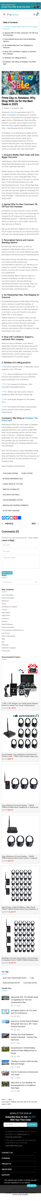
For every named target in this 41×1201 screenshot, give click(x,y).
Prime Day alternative (11, 489)
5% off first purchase (11, 511)
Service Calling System (9, 636)
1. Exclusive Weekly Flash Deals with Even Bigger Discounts (20, 28)
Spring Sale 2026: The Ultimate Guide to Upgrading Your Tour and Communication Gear (24, 999)
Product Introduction (8, 627)
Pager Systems (27, 473)
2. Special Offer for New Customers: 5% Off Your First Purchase (20, 34)
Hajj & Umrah (6, 615)
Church (4, 604)
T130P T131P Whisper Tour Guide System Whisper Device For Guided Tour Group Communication (20, 704)
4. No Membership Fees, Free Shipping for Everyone (18, 46)
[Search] (18, 582)
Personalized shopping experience (15, 505)
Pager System (6, 612)
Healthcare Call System (9, 648)
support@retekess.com (13, 1145)
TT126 (4, 374)
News (3, 639)
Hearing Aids (6, 651)
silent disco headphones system (14, 978)
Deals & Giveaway (7, 624)
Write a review (7, 573)
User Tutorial (6, 633)
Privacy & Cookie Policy (13, 1137)
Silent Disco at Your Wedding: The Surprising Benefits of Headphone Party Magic (23, 1085)
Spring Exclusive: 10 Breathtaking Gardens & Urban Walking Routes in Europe (24, 1050)
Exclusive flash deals (11, 495)
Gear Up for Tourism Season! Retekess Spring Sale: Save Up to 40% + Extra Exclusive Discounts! (25, 1023)
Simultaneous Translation (9, 607)
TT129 (4, 407)
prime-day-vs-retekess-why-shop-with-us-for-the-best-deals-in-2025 (20, 1103)
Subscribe (32, 1125)
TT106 (4, 392)
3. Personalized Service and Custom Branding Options (19, 40)
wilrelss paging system (11, 983)
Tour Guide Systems (10, 473)
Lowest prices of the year (13, 484)
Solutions (4, 621)
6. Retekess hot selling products (14, 58)
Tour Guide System (8, 595)
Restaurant (5, 645)
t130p (32, 978)
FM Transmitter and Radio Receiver (13, 630)
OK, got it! (32, 1185)
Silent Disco (5, 601)
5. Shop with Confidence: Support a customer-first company (20, 53)
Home (3, 1099)
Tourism (4, 609)
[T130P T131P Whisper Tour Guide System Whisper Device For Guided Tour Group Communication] (20, 682)
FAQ (3, 642)
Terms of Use (22, 1134)
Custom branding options (13, 500)
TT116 (4, 384)
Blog (10, 1099)
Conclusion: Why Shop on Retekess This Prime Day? (19, 63)
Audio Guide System (8, 598)
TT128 (4, 399)
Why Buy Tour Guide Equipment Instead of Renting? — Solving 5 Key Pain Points (24, 1037)
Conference (5, 618)
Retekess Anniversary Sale (13, 479)
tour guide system (30, 983)
